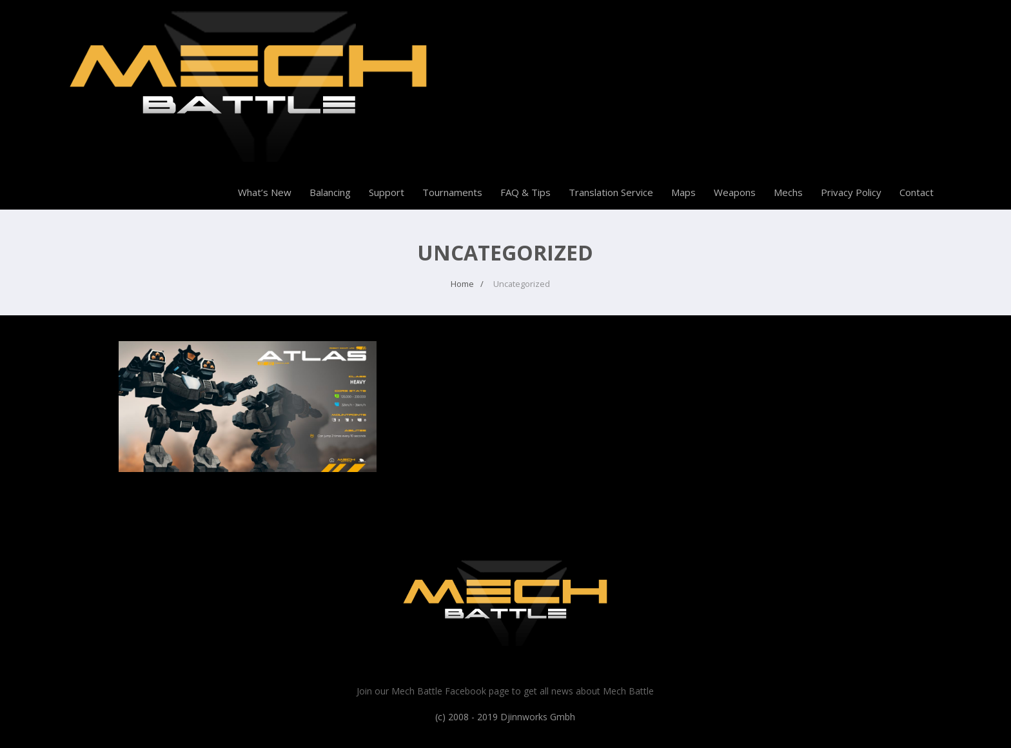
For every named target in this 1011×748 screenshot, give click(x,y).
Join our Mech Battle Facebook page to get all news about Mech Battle (505, 691)
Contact (916, 192)
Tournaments (452, 192)
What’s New (264, 192)
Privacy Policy (851, 192)
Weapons (735, 192)
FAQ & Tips (525, 192)
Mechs (788, 192)
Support (386, 192)
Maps (683, 192)
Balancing (330, 192)
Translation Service (611, 192)
